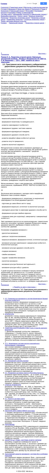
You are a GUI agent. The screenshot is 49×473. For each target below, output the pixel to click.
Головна (4, 23)
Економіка (12, 12)
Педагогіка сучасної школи (34, 23)
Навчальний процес (17, 11)
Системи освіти (6, 14)
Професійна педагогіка (14, 19)
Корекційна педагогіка (8, 16)
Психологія (5, 11)
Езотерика (38, 11)
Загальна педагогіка (36, 16)
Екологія (4, 12)
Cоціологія (4, 7)
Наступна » (42, 53)
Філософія (29, 11)
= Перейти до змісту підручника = (24, 287)
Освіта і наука (22, 16)
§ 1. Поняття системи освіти (15, 399)
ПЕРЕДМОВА (10, 424)
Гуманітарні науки (16, 7)
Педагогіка (4, 18)
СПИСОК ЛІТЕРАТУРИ (13, 385)
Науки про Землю (23, 9)
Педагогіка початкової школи (20, 18)
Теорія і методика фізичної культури (13, 21)
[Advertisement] (24, 37)
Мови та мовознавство (25, 12)
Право (43, 9)
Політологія (35, 9)
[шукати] (32, 3)
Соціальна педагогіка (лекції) (34, 19)
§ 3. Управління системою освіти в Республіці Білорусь (24, 373)
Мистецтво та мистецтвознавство (36, 7)
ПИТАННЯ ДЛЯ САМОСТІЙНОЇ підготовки (20, 411)
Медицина (12, 9)
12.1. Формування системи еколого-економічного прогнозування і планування (22, 344)
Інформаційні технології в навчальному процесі (29, 14)
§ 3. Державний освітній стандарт (17, 361)
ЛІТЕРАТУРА (9, 314)
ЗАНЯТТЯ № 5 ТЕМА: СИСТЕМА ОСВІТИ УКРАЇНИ (23, 440)
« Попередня (5, 53)
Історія (4, 9)
